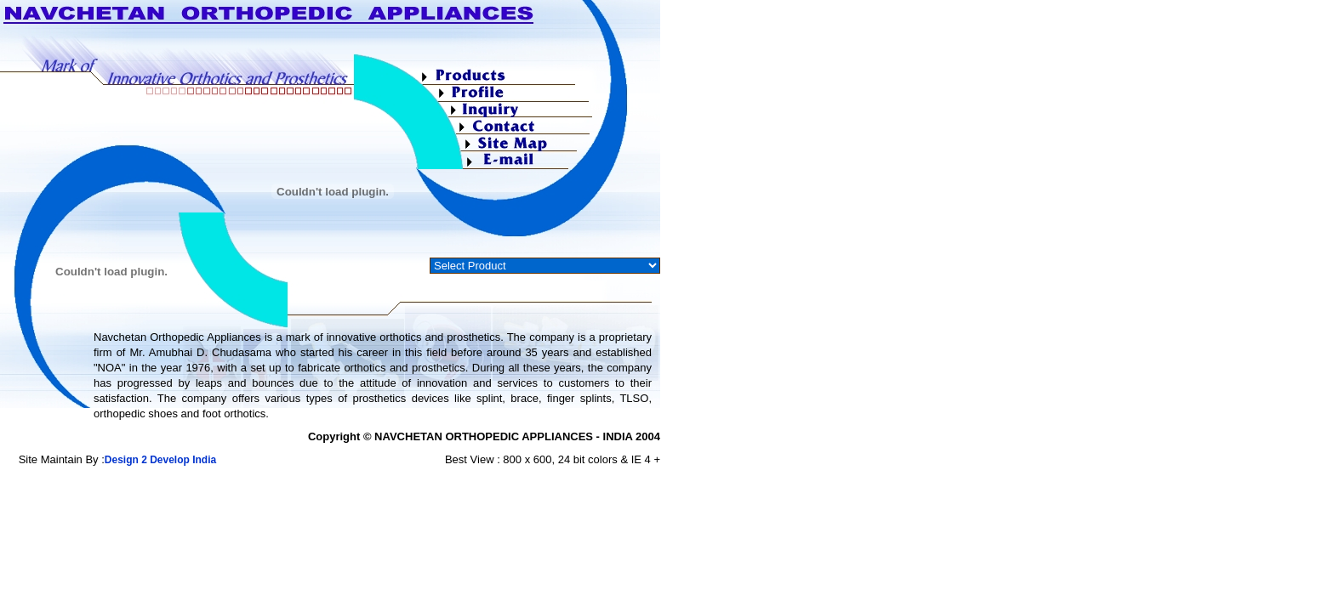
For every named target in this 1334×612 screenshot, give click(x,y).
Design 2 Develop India (160, 460)
